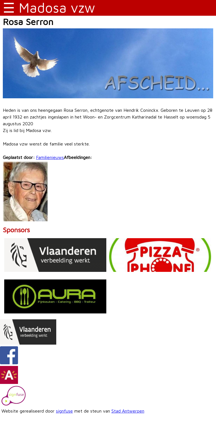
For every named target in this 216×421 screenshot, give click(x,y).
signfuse (64, 410)
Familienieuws (50, 157)
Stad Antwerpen (127, 410)
